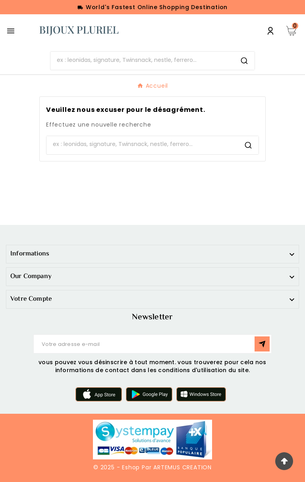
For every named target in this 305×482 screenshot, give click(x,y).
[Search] (244, 61)
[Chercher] (142, 60)
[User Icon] (270, 31)
